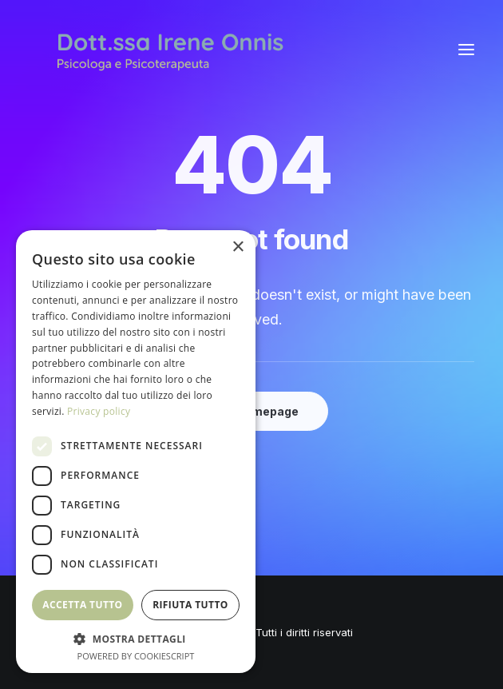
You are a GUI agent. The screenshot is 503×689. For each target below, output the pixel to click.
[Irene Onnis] (170, 50)
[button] (466, 49)
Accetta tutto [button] (82, 604)
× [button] (238, 247)
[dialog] (135, 451)
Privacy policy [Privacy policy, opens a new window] (98, 411)
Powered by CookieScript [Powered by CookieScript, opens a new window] (136, 656)
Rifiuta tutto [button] (190, 604)
